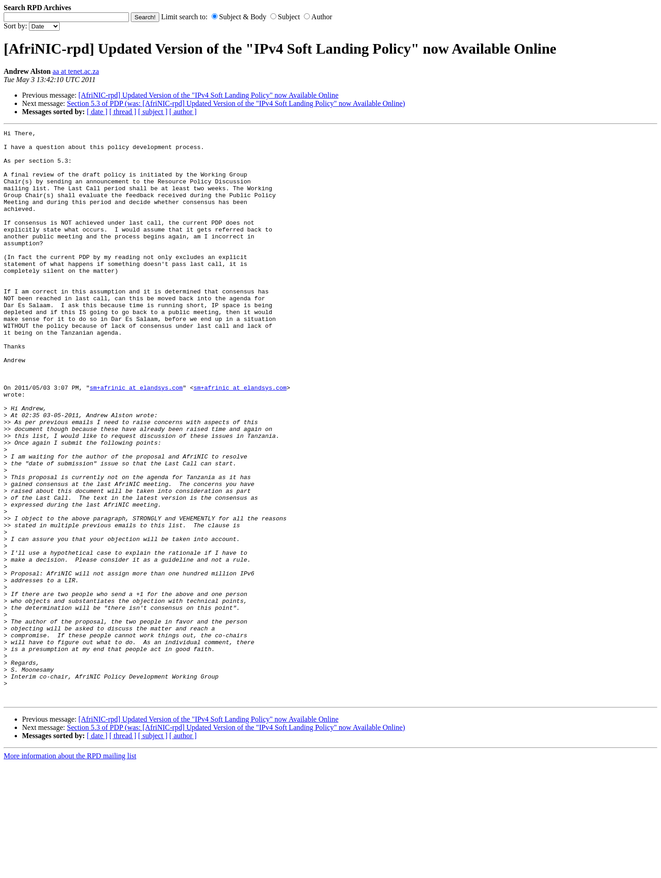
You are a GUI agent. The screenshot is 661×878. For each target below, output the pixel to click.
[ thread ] (122, 112)
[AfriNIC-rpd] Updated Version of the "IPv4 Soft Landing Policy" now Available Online (208, 95)
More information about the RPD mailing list (70, 870)
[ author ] (183, 112)
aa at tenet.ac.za (75, 71)
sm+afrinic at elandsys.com (136, 440)
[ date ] (97, 112)
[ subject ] (153, 112)
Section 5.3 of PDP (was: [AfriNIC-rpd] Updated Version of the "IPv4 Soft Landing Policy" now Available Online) (236, 103)
